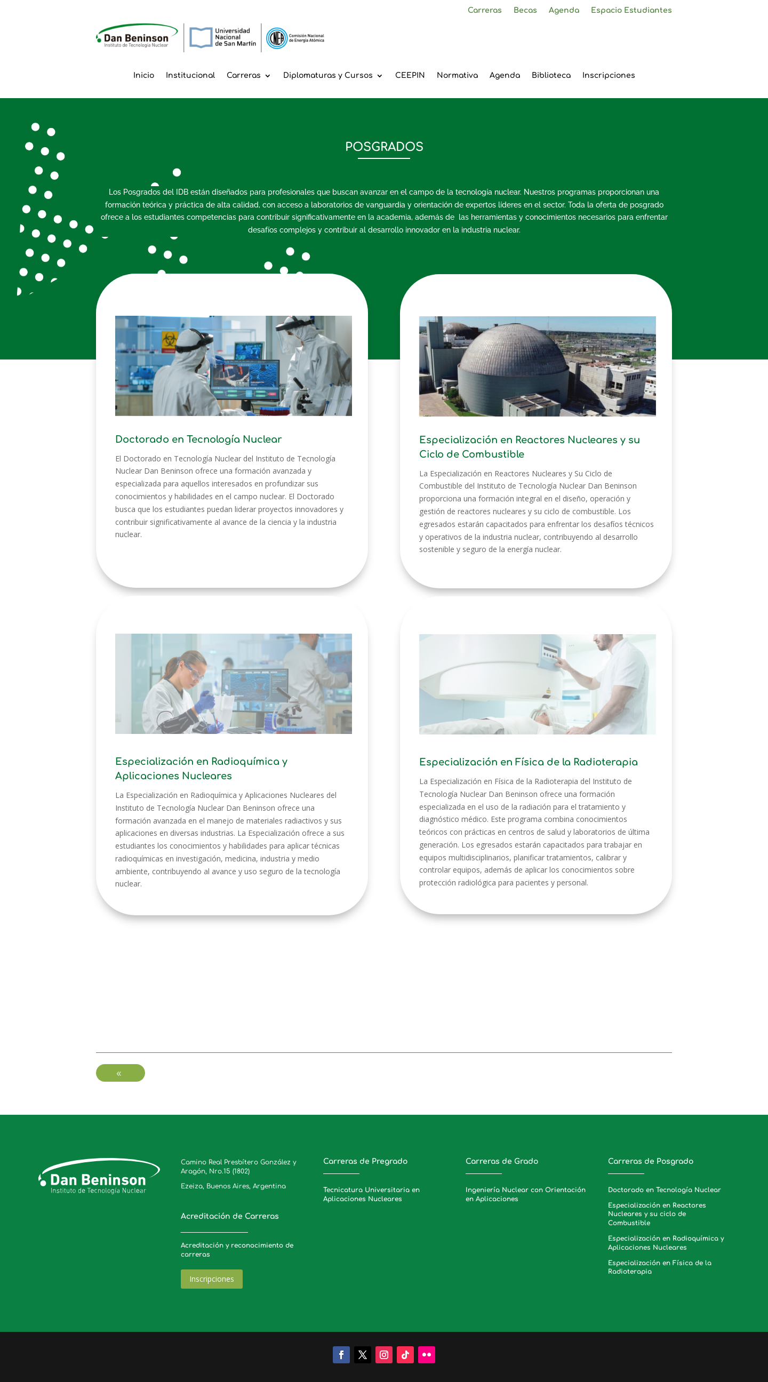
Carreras (485, 10)
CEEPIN (410, 75)
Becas (525, 10)
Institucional (190, 75)
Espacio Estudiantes (631, 10)
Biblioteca (551, 75)
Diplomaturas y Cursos (328, 75)
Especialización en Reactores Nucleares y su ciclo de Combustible (657, 1214)
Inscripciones (608, 75)
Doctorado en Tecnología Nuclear (664, 1190)
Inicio (143, 75)
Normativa (457, 75)
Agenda (564, 10)
